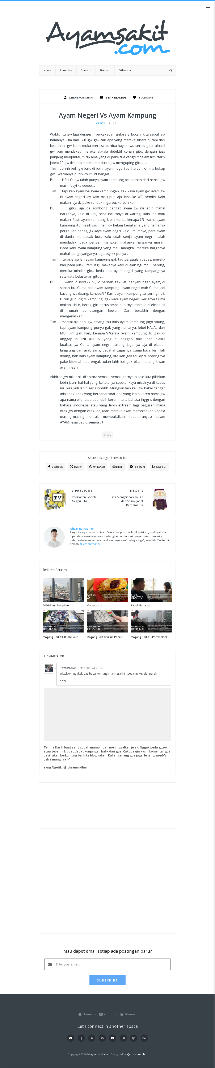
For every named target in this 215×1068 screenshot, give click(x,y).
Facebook (55, 467)
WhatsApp (97, 467)
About (106, 1014)
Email (117, 467)
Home (85, 1014)
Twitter (76, 467)
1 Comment (148, 97)
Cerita (101, 123)
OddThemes (107, 1061)
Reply (63, 680)
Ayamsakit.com (99, 1054)
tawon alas (68, 668)
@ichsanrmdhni (90, 544)
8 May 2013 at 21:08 (90, 668)
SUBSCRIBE (107, 980)
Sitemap (128, 1014)
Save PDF (159, 467)
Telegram (137, 467)
